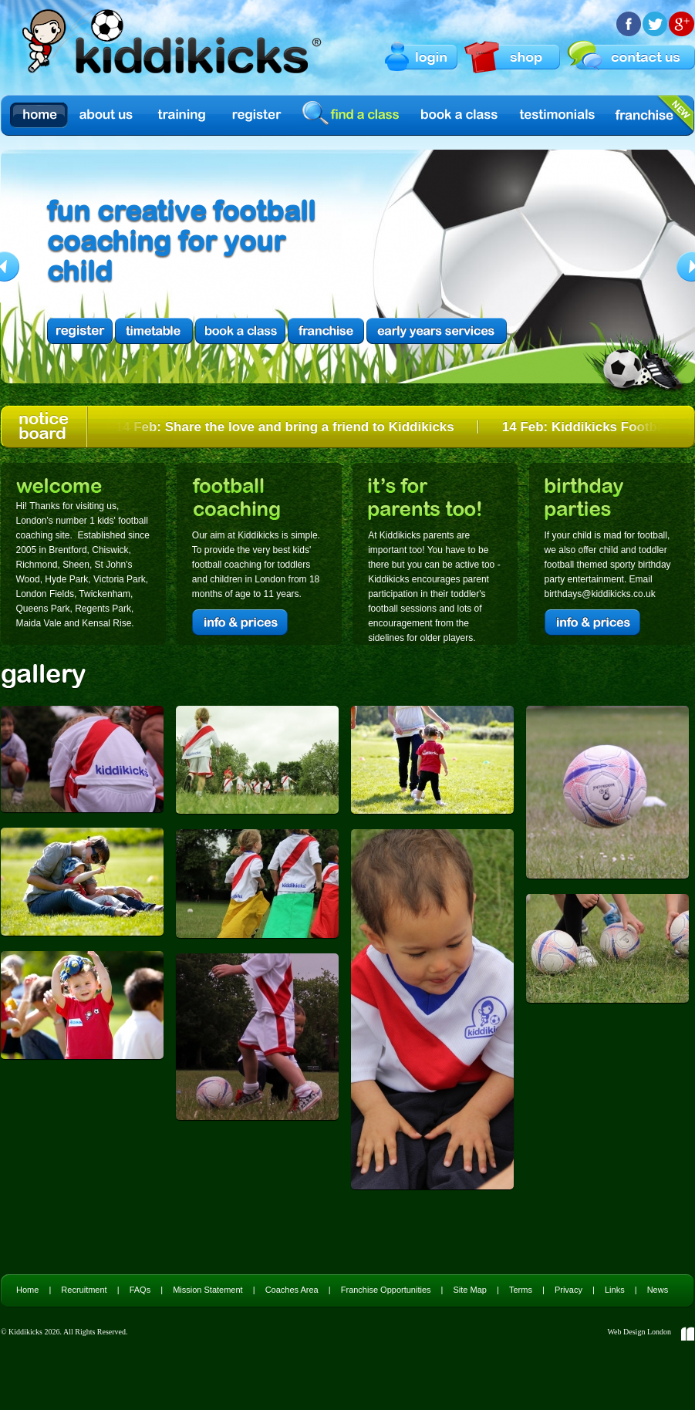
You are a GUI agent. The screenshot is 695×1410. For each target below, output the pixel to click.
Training (182, 115)
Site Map (470, 1289)
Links (615, 1289)
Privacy (568, 1289)
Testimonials (558, 115)
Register (257, 115)
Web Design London (639, 1331)
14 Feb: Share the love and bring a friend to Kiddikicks (287, 426)
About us (107, 115)
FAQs (140, 1289)
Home (39, 115)
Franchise (644, 115)
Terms (520, 1289)
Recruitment (83, 1289)
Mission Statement (207, 1289)
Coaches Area (292, 1289)
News (658, 1289)
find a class (353, 114)
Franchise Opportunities (386, 1289)
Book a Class (460, 115)
